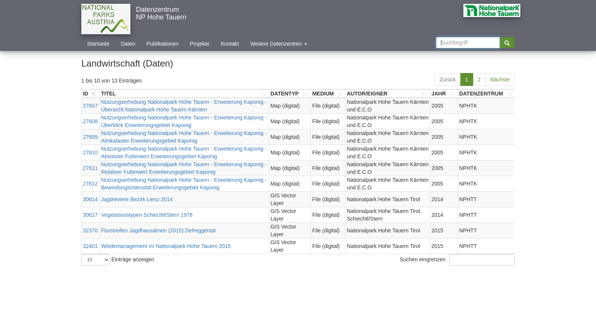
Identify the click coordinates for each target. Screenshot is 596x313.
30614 (90, 199)
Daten (128, 44)
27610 (90, 152)
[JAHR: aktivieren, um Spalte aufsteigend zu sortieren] (444, 93)
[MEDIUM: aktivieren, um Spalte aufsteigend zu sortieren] (328, 93)
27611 (90, 168)
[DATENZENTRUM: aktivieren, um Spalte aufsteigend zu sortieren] (486, 93)
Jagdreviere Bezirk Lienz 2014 (137, 199)
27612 (90, 184)
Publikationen (163, 44)
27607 (90, 106)
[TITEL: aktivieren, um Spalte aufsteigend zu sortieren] (184, 93)
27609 (90, 137)
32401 (90, 246)
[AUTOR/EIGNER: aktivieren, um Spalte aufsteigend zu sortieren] (388, 93)
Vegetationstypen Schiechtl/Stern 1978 (147, 215)
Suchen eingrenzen (457, 259)
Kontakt (230, 44)
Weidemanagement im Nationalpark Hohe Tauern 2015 (166, 246)
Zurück (447, 79)
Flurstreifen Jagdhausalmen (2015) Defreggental (158, 230)
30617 (90, 215)
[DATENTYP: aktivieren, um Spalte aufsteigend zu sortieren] (290, 93)
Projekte (199, 44)
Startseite (98, 44)
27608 (90, 121)
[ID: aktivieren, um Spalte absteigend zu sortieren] (91, 93)
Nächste (500, 79)
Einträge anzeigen (117, 259)
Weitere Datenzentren (278, 44)
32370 (90, 230)
